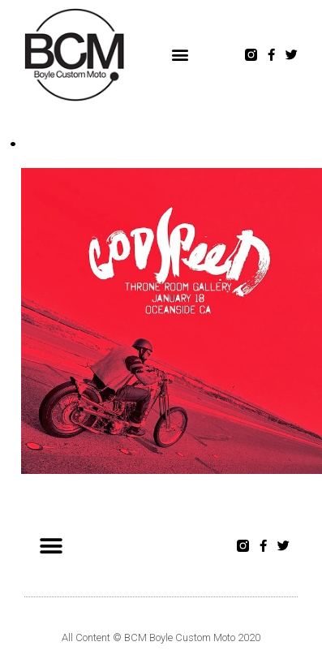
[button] (180, 54)
